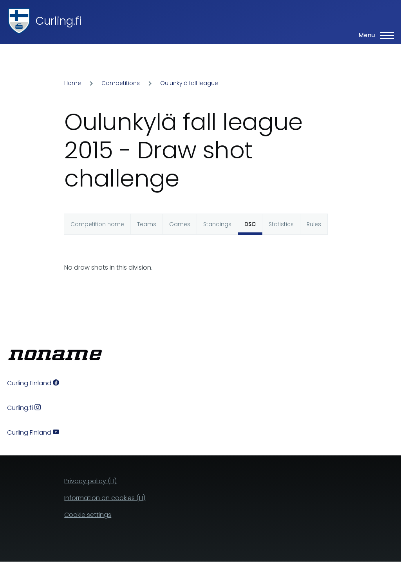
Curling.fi (59, 21)
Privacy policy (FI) (90, 481)
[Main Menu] (374, 35)
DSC (250, 224)
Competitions (120, 83)
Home (72, 83)
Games (179, 224)
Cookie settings (87, 514)
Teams (146, 224)
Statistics (281, 224)
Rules (314, 224)
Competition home (97, 224)
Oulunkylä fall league (189, 83)
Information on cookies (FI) (104, 497)
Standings (217, 224)
